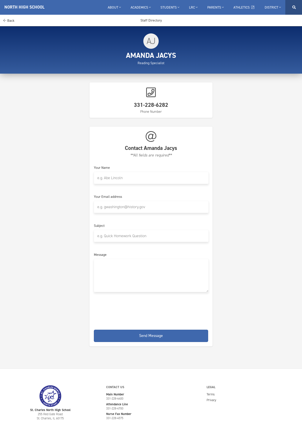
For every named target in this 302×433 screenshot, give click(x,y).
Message (100, 255)
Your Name (102, 167)
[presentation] (151, 310)
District (273, 7)
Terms (211, 394)
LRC (193, 7)
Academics (141, 7)
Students (169, 7)
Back (9, 20)
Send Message (151, 335)
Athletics (244, 7)
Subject (99, 225)
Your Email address (108, 196)
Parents (215, 7)
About (114, 7)
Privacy (211, 400)
